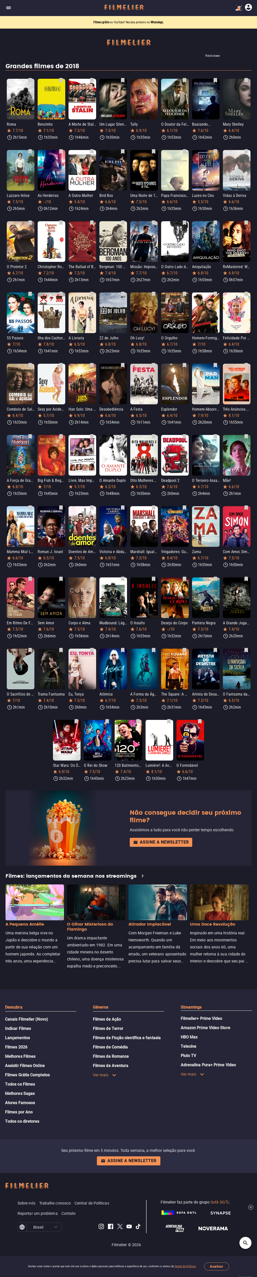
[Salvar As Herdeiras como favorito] (61, 151)
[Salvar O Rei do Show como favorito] (107, 721)
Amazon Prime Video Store (205, 1027)
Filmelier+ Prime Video (201, 1018)
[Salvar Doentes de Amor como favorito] (92, 508)
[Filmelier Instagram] (101, 1227)
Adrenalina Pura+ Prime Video (208, 1065)
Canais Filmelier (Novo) (26, 1019)
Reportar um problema (38, 1213)
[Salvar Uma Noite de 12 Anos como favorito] (154, 151)
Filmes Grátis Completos (27, 1075)
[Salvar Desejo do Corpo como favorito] (184, 579)
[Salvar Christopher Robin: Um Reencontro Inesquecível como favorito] (61, 223)
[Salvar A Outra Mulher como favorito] (92, 151)
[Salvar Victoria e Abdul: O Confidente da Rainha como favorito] (123, 508)
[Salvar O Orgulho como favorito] (184, 294)
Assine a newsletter (161, 842)
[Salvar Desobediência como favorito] (123, 365)
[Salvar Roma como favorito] (30, 80)
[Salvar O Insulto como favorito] (154, 579)
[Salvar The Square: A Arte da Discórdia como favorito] (184, 650)
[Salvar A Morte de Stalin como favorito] (92, 80)
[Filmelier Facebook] (110, 1227)
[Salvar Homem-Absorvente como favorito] (215, 365)
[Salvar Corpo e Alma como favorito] (92, 579)
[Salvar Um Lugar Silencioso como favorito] (123, 80)
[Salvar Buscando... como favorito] (215, 80)
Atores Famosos (20, 1102)
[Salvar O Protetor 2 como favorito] (30, 223)
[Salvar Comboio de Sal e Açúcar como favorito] (30, 365)
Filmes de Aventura (110, 1065)
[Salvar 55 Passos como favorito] (30, 294)
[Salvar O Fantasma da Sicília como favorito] (246, 650)
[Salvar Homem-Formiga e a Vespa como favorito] (215, 294)
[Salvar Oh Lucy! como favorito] (154, 294)
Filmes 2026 (16, 1047)
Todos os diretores (22, 1121)
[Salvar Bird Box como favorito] (123, 151)
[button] (55, 1227)
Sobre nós (26, 1203)
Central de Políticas (185, 1266)
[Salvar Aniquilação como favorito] (215, 223)
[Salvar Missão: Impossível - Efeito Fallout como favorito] (154, 223)
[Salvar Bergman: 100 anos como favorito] (123, 223)
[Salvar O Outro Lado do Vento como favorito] (184, 223)
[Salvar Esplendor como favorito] (184, 365)
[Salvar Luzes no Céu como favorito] (215, 151)
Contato (68, 1213)
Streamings (191, 1007)
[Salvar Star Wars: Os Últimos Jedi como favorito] (76, 721)
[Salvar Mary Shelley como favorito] (246, 80)
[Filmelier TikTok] (138, 1227)
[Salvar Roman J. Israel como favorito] (61, 508)
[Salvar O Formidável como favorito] (200, 721)
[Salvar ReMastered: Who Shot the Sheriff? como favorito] (246, 223)
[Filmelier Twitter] (119, 1227)
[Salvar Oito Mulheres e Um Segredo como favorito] (154, 436)
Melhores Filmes (20, 1056)
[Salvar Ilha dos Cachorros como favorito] (61, 294)
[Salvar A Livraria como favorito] (92, 294)
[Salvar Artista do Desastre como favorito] (215, 650)
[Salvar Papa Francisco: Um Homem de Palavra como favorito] (184, 151)
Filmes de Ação (107, 1019)
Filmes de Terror (108, 1028)
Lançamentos (17, 1037)
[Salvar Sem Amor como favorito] (61, 579)
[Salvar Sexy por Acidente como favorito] (61, 365)
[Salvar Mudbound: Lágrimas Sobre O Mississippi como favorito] (123, 579)
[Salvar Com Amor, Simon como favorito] (246, 508)
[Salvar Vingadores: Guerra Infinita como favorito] (184, 508)
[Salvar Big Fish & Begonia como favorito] (61, 436)
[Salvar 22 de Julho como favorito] (123, 294)
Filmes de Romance (111, 1056)
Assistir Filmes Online (25, 1065)
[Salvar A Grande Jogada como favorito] (246, 579)
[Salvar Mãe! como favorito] (246, 436)
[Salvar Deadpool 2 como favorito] (184, 436)
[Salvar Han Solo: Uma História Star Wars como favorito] (92, 365)
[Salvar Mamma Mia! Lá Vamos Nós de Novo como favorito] (30, 508)
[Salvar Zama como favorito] (215, 508)
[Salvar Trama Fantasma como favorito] (61, 650)
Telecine (189, 1046)
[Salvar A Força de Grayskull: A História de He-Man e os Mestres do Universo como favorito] (30, 436)
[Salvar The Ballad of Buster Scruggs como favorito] (92, 223)
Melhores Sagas (20, 1093)
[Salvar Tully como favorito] (154, 80)
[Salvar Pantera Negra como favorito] (215, 579)
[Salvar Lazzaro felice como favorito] (30, 151)
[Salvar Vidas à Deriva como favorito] (246, 151)
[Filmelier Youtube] (129, 1227)
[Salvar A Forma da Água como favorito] (154, 650)
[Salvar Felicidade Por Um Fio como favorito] (246, 294)
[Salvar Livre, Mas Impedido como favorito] (92, 436)
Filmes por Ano (19, 1112)
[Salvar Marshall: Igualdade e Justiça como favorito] (154, 508)
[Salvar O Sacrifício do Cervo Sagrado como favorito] (30, 650)
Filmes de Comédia (110, 1047)
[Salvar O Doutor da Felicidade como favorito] (184, 80)
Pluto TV (188, 1055)
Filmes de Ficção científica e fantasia (127, 1037)
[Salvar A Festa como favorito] (154, 365)
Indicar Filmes (18, 1028)
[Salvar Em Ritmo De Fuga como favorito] (30, 579)
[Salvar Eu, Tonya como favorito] (92, 650)
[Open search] (245, 1243)
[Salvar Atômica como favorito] (123, 650)
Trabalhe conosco (55, 1203)
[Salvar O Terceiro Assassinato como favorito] (215, 436)
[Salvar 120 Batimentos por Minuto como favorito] (138, 721)
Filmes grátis (101, 22)
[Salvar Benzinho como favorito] (61, 80)
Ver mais (104, 1074)
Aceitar (216, 1266)
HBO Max (189, 1037)
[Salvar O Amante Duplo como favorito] (123, 436)
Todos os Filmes (20, 1084)
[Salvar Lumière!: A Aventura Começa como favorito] (169, 721)
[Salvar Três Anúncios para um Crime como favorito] (246, 365)
